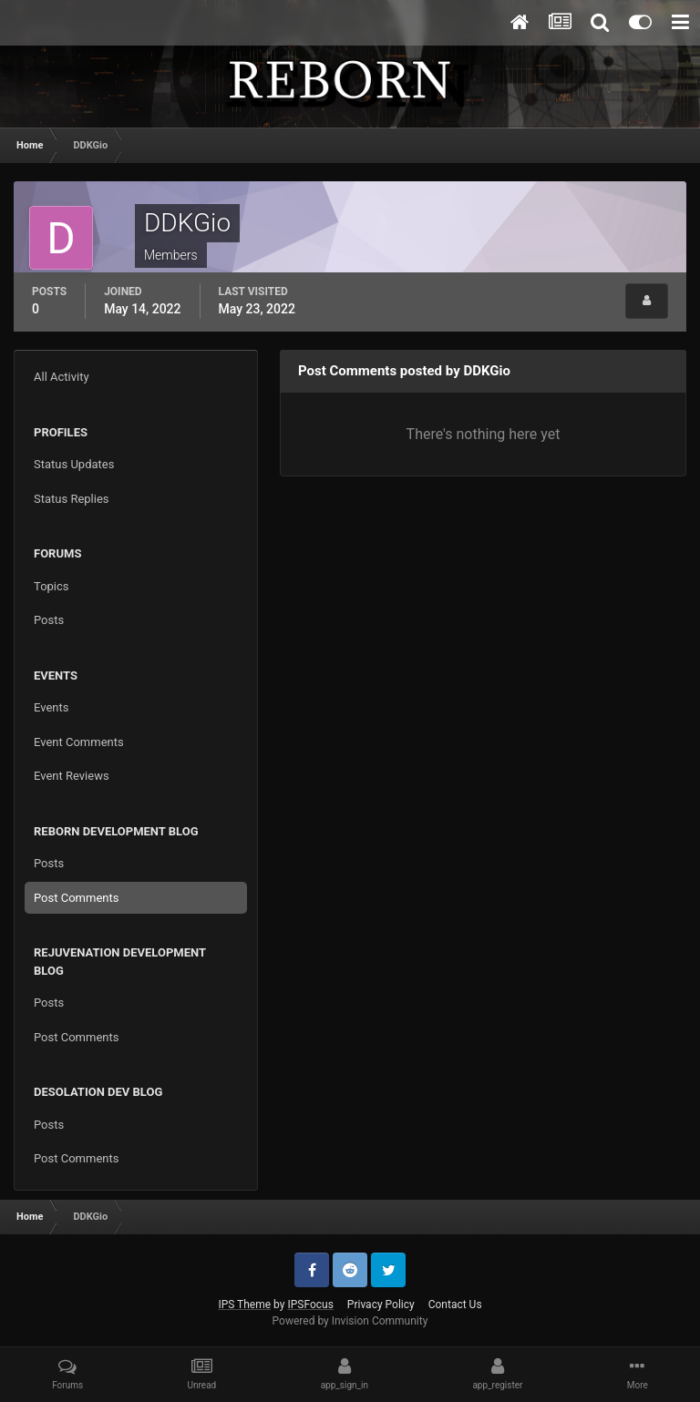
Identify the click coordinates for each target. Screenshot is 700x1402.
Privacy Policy (381, 1304)
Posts (49, 620)
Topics (51, 586)
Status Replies (71, 499)
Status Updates (74, 464)
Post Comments (76, 898)
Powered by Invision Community (350, 1321)
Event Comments (79, 742)
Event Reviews (71, 776)
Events (51, 707)
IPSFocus (310, 1304)
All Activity (61, 377)
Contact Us (455, 1304)
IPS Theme (244, 1304)
